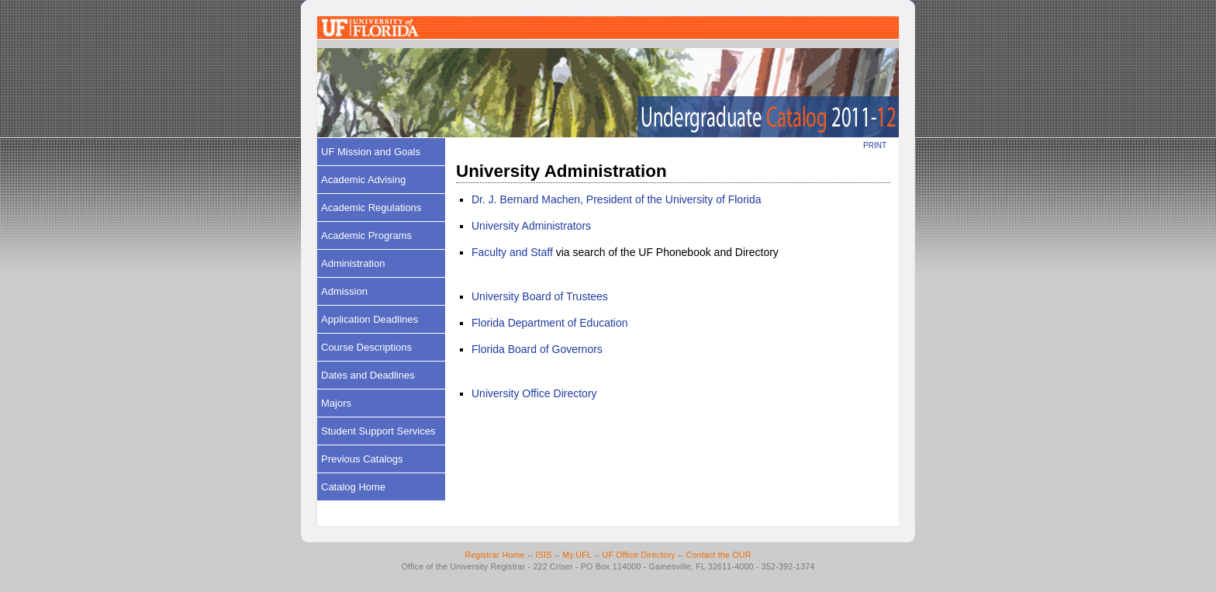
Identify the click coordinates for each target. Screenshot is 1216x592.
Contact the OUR (718, 554)
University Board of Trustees (540, 296)
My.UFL (576, 554)
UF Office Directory (638, 554)
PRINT (874, 146)
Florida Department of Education (550, 323)
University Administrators (531, 226)
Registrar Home (494, 554)
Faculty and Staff (512, 252)
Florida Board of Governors (537, 349)
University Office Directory (534, 393)
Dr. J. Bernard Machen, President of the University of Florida (617, 199)
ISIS (544, 554)
